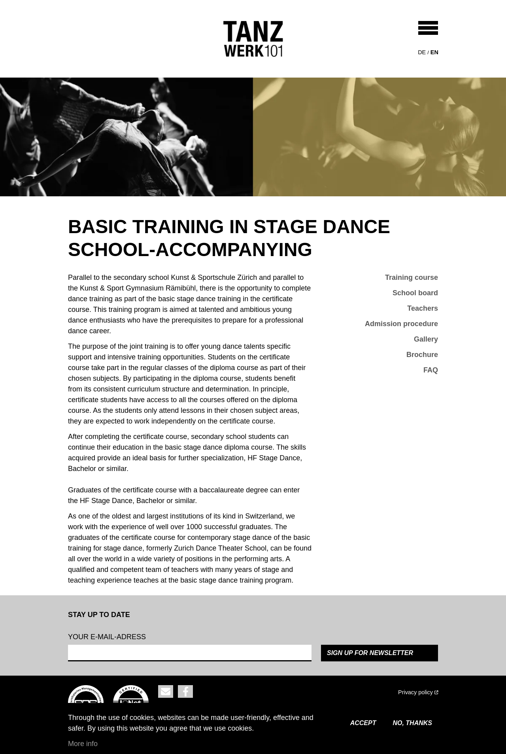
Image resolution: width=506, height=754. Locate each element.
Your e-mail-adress (107, 637)
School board (415, 293)
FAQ (430, 370)
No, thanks (412, 723)
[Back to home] (253, 39)
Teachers (422, 308)
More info (83, 744)
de (422, 52)
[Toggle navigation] (428, 28)
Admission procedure (401, 324)
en (434, 52)
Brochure (422, 355)
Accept (363, 723)
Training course (411, 277)
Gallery (426, 339)
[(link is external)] (365, 692)
